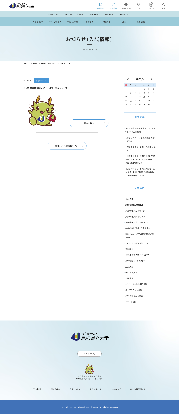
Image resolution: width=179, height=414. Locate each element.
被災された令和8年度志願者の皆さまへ (139, 236)
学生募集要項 (131, 272)
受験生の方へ (95, 14)
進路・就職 (141, 21)
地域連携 (107, 21)
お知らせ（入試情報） (134, 204)
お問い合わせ (95, 389)
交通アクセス (75, 389)
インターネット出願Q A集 (136, 284)
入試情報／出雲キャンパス (137, 210)
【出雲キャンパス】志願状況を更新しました (140, 139)
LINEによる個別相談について (138, 243)
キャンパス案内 (55, 21)
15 (144, 97)
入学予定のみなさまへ (135, 295)
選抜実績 (129, 266)
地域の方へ (68, 14)
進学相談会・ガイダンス (135, 260)
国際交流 (89, 21)
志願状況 (129, 278)
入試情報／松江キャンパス (137, 222)
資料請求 (129, 249)
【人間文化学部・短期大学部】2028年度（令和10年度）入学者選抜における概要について (140, 159)
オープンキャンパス (133, 289)
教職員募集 (55, 389)
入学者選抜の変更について (137, 255)
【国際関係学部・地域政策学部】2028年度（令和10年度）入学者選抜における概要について (140, 172)
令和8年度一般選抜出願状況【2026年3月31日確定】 (140, 130)
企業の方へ (81, 14)
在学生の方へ (110, 14)
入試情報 (129, 199)
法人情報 (37, 389)
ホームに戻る (131, 301)
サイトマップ (116, 389)
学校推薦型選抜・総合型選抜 (138, 228)
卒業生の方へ (54, 14)
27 (135, 104)
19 (131, 100)
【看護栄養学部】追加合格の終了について (140, 148)
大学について (38, 21)
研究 (124, 21)
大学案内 (140, 188)
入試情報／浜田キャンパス (137, 216)
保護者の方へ (125, 14)
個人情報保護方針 (138, 389)
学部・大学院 (72, 21)
